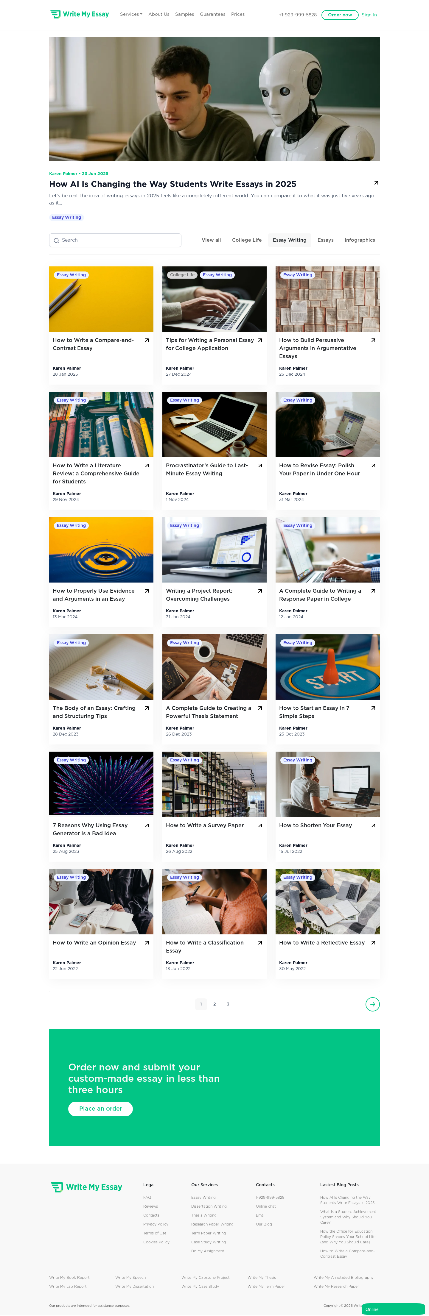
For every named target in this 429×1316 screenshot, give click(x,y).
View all (211, 240)
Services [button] (137, 14)
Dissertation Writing (209, 1207)
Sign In (369, 15)
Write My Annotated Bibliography (344, 1278)
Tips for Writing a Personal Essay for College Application (215, 344)
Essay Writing (66, 218)
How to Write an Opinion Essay (101, 943)
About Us (166, 14)
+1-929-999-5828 (298, 15)
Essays (326, 240)
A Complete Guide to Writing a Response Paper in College (328, 595)
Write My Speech (130, 1278)
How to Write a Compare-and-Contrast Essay (101, 344)
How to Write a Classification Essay (215, 947)
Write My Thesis (262, 1278)
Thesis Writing (204, 1216)
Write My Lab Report (68, 1287)
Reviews (150, 1207)
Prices (245, 14)
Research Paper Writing (212, 1225)
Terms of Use (154, 1234)
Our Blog (264, 1225)
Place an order (101, 1109)
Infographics (360, 240)
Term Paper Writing (208, 1234)
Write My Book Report (69, 1278)
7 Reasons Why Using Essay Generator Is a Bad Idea (101, 829)
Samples (192, 14)
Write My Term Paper (266, 1287)
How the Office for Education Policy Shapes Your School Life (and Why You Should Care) (347, 1237)
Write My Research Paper (336, 1287)
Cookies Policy (156, 1243)
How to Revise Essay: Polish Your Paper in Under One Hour (328, 470)
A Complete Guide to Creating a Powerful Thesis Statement (215, 712)
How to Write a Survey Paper (215, 826)
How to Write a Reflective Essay (328, 943)
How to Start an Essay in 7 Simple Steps (328, 712)
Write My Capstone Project (205, 1278)
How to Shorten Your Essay (328, 826)
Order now (340, 15)
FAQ (147, 1198)
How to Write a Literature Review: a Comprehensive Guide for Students (101, 474)
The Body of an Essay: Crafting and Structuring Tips (101, 712)
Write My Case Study (200, 1287)
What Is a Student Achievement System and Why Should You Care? (348, 1218)
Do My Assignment (207, 1251)
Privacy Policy (155, 1225)
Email (260, 1216)
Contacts (151, 1216)
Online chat (266, 1207)
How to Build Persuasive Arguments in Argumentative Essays (328, 348)
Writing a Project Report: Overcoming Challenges (215, 595)
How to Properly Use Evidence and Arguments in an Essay (101, 595)
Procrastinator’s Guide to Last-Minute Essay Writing (215, 470)
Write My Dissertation (134, 1287)
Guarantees (220, 14)
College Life (247, 240)
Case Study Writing (208, 1243)
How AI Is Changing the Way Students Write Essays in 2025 (214, 184)
